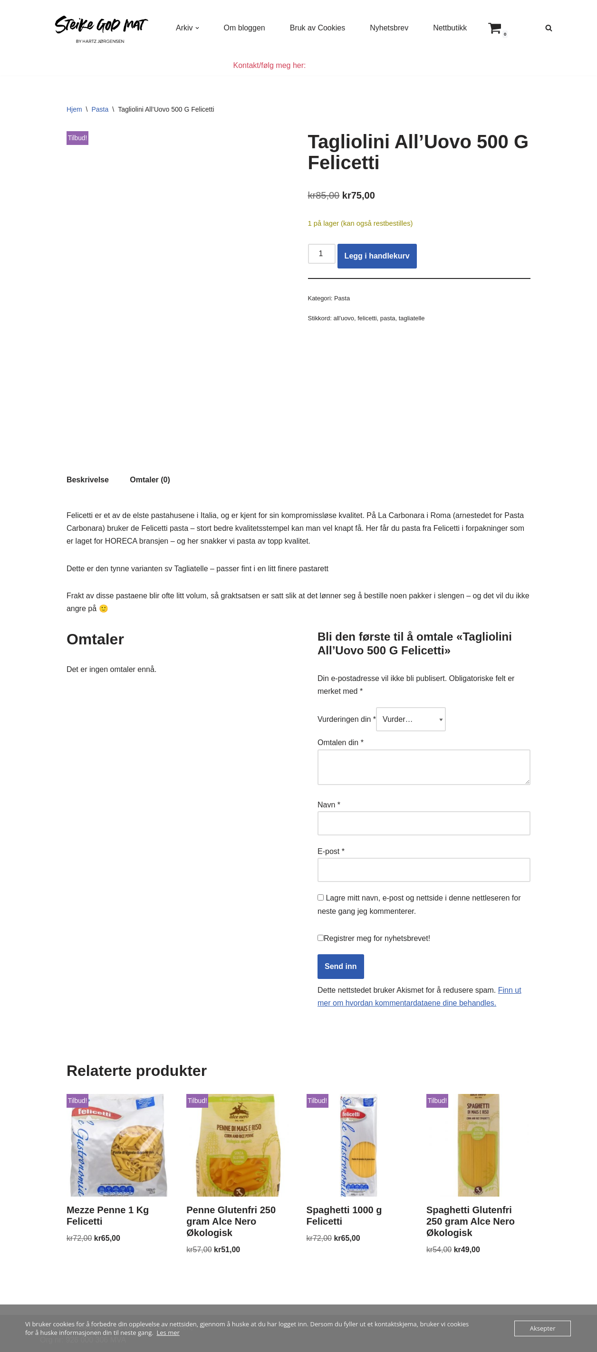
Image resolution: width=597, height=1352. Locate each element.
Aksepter (543, 1328)
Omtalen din (341, 742)
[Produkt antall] (322, 254)
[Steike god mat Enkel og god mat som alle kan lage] (100, 28)
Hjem (74, 109)
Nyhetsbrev (389, 28)
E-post (331, 851)
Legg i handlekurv (377, 256)
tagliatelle (412, 318)
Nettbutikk (450, 28)
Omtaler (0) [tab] (150, 480)
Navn (329, 805)
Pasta (99, 109)
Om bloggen (244, 28)
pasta (387, 318)
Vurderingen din (347, 719)
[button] (197, 28)
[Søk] (548, 27)
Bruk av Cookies (318, 28)
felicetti (366, 318)
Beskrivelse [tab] (88, 480)
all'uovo (344, 318)
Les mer (168, 1332)
